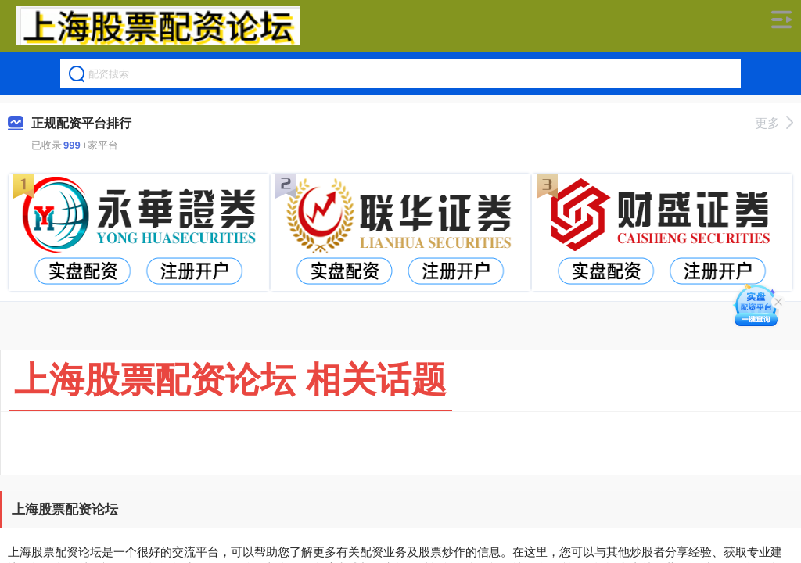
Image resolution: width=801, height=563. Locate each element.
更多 (774, 123)
